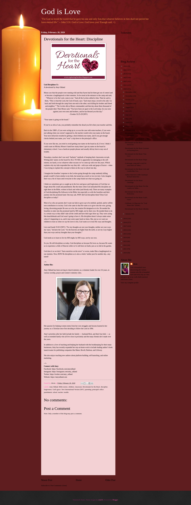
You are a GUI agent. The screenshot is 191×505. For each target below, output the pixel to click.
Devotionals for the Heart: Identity (137, 209)
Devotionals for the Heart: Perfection (134, 193)
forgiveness (48, 389)
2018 (125, 222)
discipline (104, 387)
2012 (125, 245)
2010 (125, 253)
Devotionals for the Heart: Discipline (134, 134)
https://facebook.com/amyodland (63, 369)
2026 (125, 66)
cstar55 (100, 500)
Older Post (110, 480)
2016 (125, 230)
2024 (125, 74)
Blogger (115, 500)
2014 (125, 237)
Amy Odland (53, 387)
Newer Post (46, 480)
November (129, 96)
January (128, 214)
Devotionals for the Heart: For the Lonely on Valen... (136, 187)
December (129, 92)
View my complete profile (130, 283)
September (129, 103)
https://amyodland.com (59, 377)
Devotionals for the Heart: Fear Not (137, 139)
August (128, 107)
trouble (66, 392)
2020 (125, 89)
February (128, 130)
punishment (48, 392)
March (127, 126)
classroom (78, 387)
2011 (125, 249)
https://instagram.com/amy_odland (64, 372)
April (127, 122)
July (127, 111)
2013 (125, 241)
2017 (125, 226)
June (127, 115)
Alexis (135, 264)
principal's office (98, 389)
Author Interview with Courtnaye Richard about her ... (136, 176)
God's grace (57, 389)
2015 (125, 234)
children (71, 387)
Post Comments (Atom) (59, 485)
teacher (60, 392)
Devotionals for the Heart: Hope (136, 160)
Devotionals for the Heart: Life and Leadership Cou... (137, 170)
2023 (125, 78)
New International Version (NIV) (73, 389)
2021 (125, 85)
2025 (125, 70)
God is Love (61, 11)
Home (79, 480)
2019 (125, 219)
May (127, 119)
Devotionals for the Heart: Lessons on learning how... (137, 149)
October (128, 100)
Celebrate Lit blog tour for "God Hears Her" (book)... (136, 204)
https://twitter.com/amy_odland (61, 374)
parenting (88, 389)
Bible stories (63, 387)
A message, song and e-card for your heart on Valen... (135, 164)
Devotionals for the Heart (91, 387)
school (55, 392)
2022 (125, 81)
